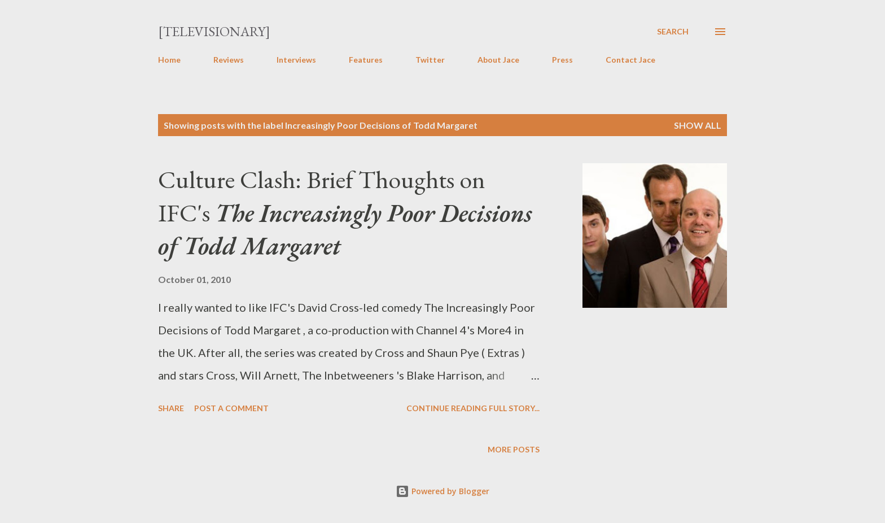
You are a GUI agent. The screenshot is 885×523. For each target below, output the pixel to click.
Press (562, 59)
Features (366, 59)
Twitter (430, 59)
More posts (514, 449)
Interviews (296, 59)
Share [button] (171, 408)
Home (169, 59)
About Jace (498, 59)
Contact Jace (630, 59)
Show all (697, 125)
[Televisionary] (214, 31)
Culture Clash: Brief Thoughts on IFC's (345, 212)
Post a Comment (231, 408)
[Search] (673, 31)
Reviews (228, 59)
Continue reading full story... (473, 408)
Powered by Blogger (442, 491)
